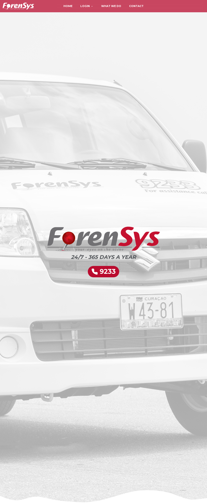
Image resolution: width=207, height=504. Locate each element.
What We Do (111, 6)
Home (67, 6)
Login (86, 6)
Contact (136, 6)
